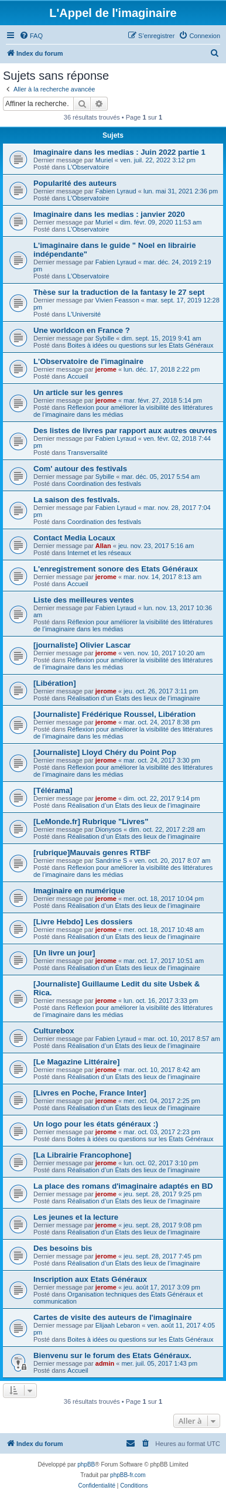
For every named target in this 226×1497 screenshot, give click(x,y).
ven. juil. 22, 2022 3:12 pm (158, 160)
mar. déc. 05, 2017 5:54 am (160, 476)
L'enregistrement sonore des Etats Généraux (115, 568)
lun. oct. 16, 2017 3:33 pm (161, 1000)
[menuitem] (31, 36)
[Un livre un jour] (64, 952)
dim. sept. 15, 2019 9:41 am (161, 338)
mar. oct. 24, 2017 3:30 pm (162, 760)
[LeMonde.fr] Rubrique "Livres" (90, 821)
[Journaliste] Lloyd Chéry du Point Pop (104, 752)
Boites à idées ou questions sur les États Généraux (140, 345)
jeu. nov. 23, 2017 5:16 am (156, 545)
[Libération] (54, 683)
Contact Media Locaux (74, 537)
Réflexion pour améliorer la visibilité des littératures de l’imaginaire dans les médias (123, 411)
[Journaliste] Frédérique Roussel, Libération (114, 714)
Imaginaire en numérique (79, 890)
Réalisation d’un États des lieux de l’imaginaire (133, 698)
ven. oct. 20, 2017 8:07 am (172, 860)
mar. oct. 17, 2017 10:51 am (164, 960)
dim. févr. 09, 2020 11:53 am (160, 222)
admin (104, 1363)
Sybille (104, 338)
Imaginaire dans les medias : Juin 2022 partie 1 (119, 152)
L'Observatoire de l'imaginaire (88, 361)
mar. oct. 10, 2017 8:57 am (181, 1038)
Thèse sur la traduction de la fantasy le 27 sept (118, 292)
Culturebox (53, 1030)
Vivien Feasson (117, 300)
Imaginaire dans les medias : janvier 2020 (109, 214)
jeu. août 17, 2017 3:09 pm (162, 1287)
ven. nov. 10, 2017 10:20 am (164, 652)
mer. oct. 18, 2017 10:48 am (164, 929)
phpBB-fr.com (128, 1475)
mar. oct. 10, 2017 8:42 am (162, 1069)
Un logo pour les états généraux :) (95, 1124)
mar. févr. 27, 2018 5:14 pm (163, 400)
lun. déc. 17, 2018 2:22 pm (162, 369)
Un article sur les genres (78, 392)
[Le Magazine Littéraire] (76, 1061)
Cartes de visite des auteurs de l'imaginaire (112, 1317)
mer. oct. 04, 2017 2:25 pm (162, 1100)
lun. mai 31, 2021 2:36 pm (180, 191)
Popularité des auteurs (75, 183)
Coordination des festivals (104, 483)
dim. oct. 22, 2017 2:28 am (167, 829)
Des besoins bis (62, 1248)
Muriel (104, 160)
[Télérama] (53, 790)
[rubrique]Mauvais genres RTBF (91, 852)
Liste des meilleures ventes (83, 600)
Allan (103, 545)
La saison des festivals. (76, 499)
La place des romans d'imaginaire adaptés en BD (123, 1186)
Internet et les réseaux (99, 552)
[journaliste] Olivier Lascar (82, 645)
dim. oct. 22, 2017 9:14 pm (162, 798)
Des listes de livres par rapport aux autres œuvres (125, 430)
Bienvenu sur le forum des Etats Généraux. (112, 1355)
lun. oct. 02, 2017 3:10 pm (161, 1162)
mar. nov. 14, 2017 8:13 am (162, 576)
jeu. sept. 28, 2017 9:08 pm (162, 1225)
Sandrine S (111, 860)
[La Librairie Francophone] (82, 1155)
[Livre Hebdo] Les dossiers (82, 921)
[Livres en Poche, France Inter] (89, 1092)
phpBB (86, 1464)
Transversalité (87, 452)
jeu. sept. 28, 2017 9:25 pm (162, 1193)
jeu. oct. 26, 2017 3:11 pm (161, 691)
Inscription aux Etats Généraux (90, 1279)
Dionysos (108, 829)
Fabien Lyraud (115, 191)
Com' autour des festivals (80, 468)
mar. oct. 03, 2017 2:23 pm (162, 1131)
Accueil (77, 376)
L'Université (84, 314)
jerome (106, 369)
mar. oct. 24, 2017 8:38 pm (162, 722)
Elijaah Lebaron (117, 1325)
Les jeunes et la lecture (75, 1217)
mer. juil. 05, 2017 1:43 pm (159, 1363)
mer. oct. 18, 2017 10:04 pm (164, 898)
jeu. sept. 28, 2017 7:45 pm (162, 1256)
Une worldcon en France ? (81, 330)
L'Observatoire (88, 167)
